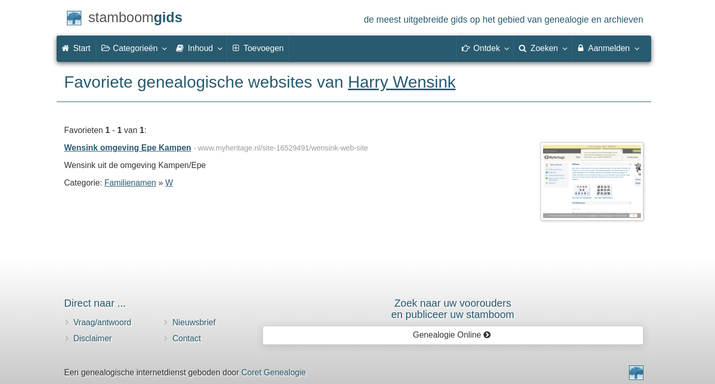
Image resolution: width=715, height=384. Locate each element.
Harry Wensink (402, 82)
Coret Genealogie (273, 372)
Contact (186, 338)
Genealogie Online (452, 334)
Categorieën (133, 48)
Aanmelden (607, 48)
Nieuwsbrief (194, 322)
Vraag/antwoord (102, 322)
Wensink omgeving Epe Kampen (127, 147)
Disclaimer (93, 338)
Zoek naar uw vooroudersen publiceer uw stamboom (452, 308)
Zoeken (542, 48)
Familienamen (130, 182)
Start (76, 48)
